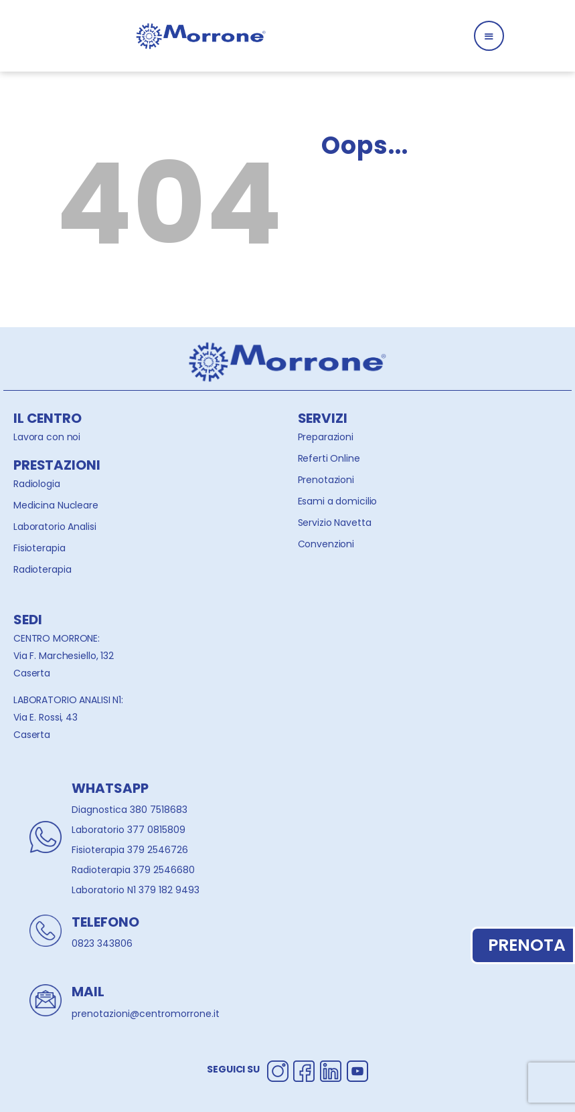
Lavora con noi (46, 437)
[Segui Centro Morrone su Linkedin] (330, 1069)
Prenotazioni (326, 479)
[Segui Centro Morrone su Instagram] (278, 1069)
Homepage (375, 242)
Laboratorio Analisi (54, 526)
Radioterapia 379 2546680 (133, 869)
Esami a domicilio (338, 501)
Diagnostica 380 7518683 (129, 809)
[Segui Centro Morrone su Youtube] (357, 1069)
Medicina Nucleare (55, 505)
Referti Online (329, 458)
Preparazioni (325, 437)
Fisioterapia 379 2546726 (130, 849)
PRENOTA (523, 945)
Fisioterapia (39, 548)
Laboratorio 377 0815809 (128, 829)
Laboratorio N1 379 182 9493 (135, 890)
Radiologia (36, 483)
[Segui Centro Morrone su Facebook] (304, 1069)
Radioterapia (42, 569)
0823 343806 (102, 943)
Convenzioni (326, 544)
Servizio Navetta (335, 522)
